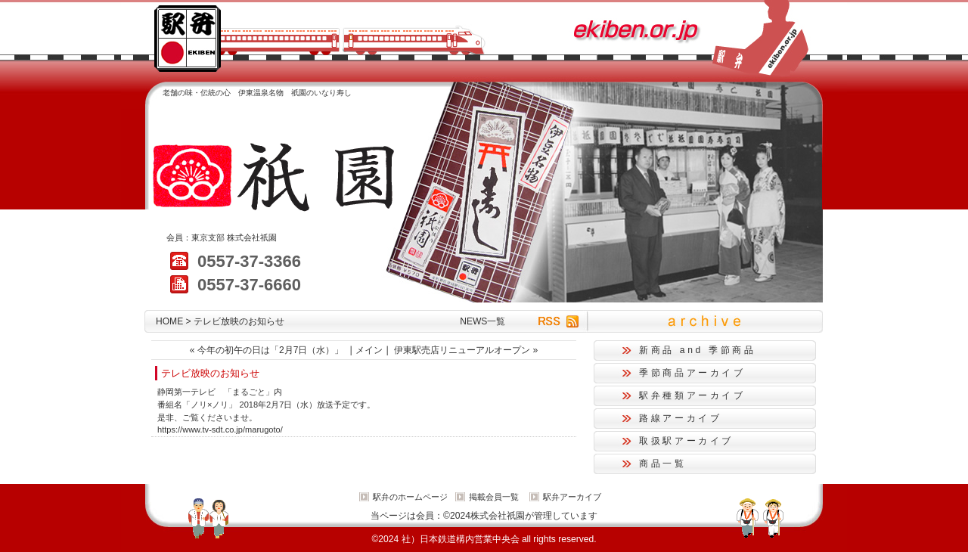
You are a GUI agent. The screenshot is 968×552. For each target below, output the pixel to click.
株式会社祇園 (252, 237)
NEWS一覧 (482, 321)
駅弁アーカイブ (572, 496)
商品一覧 (663, 463)
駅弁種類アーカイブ (692, 395)
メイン (369, 350)
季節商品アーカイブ (692, 372)
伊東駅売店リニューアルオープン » (466, 350)
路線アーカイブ (680, 418)
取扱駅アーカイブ (686, 441)
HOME (169, 321)
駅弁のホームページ (410, 496)
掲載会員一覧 (494, 496)
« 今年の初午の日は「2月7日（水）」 (267, 350)
